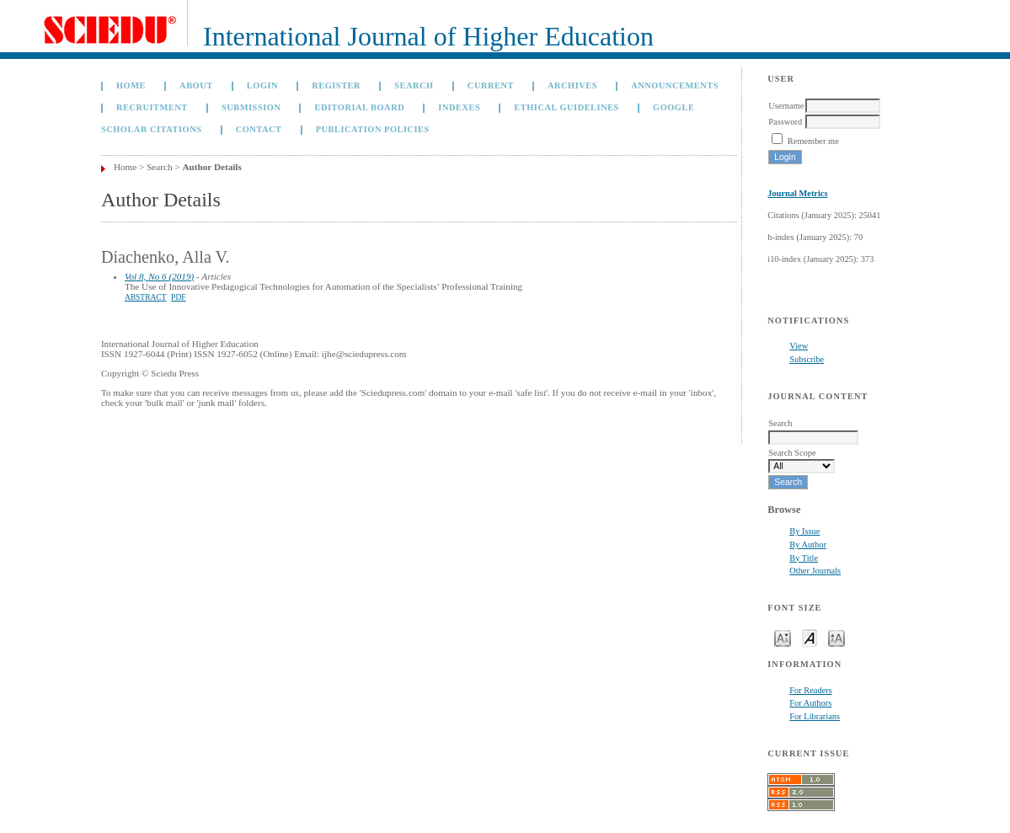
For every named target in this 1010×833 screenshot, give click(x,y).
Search (413, 85)
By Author (807, 544)
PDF (178, 297)
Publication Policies (373, 129)
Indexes (459, 107)
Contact (259, 129)
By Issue (804, 531)
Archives (572, 85)
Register (336, 85)
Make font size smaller (782, 637)
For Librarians (814, 716)
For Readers (810, 690)
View (798, 345)
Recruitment (152, 107)
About (196, 85)
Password (785, 121)
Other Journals (815, 570)
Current (491, 85)
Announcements (675, 85)
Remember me (813, 141)
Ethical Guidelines (566, 107)
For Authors (810, 703)
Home (131, 85)
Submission (251, 107)
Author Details (212, 167)
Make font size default (809, 637)
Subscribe (806, 359)
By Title (803, 558)
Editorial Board (360, 107)
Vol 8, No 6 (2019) (159, 276)
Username (786, 105)
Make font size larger (836, 637)
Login (262, 85)
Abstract (146, 297)
